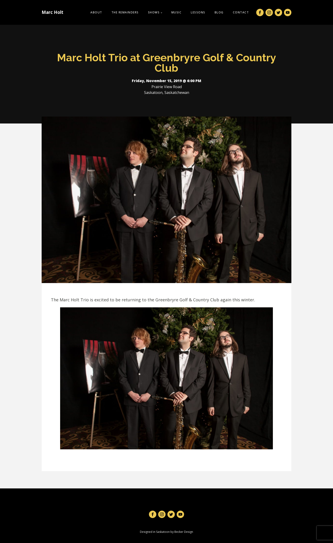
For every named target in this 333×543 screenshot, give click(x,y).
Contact (241, 12)
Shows (154, 12)
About (96, 12)
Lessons (198, 12)
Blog (219, 12)
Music (176, 12)
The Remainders (125, 12)
